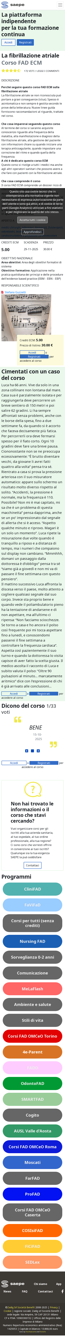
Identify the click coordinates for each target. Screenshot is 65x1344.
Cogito (32, 1115)
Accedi (8, 42)
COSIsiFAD (32, 1230)
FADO (32, 1067)
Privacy (54, 1307)
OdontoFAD (32, 1083)
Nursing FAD (32, 941)
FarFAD (32, 1178)
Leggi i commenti (48, 71)
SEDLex (32, 1262)
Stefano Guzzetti (13, 292)
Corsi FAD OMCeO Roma (32, 1146)
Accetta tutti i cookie (32, 220)
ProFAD (32, 1194)
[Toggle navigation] (60, 5)
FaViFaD (32, 905)
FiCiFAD (32, 1246)
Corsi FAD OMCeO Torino (32, 1036)
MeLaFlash (32, 988)
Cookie (7, 1311)
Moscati (32, 1162)
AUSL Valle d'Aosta (32, 1131)
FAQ (24, 1291)
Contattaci (32, 865)
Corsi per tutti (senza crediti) (32, 923)
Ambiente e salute (32, 1004)
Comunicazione (32, 973)
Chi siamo (40, 1284)
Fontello (43, 1332)
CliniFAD (32, 889)
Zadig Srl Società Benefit (21, 1307)
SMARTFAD (32, 1099)
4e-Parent (33, 1052)
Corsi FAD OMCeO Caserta (32, 1212)
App (58, 1284)
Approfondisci (33, 232)
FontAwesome (31, 1332)
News (7, 1291)
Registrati (25, 42)
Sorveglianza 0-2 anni (32, 957)
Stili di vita (32, 1020)
